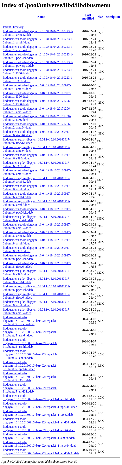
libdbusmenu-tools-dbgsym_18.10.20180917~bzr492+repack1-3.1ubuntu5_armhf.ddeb (30, 343)
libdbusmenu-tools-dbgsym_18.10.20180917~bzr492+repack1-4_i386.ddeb (38, 413)
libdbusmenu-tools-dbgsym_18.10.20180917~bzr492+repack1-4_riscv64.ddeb (39, 443)
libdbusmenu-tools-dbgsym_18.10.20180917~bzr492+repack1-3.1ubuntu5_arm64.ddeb (30, 332)
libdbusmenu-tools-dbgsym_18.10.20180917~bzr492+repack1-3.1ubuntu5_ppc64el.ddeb (30, 365)
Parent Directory (13, 27)
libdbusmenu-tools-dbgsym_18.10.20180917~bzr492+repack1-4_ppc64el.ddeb (40, 405)
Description (112, 16)
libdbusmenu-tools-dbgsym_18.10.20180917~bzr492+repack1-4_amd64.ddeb (39, 420)
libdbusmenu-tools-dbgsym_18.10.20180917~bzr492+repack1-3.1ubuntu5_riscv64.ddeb (30, 321)
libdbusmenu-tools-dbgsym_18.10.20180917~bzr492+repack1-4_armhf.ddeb (39, 397)
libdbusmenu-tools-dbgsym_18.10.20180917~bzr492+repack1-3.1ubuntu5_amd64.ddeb (30, 388)
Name (41, 16)
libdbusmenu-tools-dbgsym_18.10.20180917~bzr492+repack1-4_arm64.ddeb (39, 428)
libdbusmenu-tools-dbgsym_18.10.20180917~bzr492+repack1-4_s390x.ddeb (39, 436)
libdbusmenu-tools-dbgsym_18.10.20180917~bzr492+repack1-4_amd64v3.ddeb (41, 451)
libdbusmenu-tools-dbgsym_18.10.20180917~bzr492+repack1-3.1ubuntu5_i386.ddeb (30, 377)
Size (100, 16)
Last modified (88, 16)
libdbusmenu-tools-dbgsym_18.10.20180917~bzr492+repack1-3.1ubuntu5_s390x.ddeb (30, 354)
